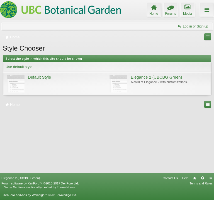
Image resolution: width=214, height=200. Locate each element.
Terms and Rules (201, 183)
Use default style (19, 67)
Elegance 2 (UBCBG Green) (20, 178)
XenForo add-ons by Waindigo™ (25, 195)
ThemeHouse (66, 187)
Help (185, 178)
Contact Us (170, 178)
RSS (211, 178)
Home (194, 178)
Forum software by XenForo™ (40, 183)
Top (203, 178)
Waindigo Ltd (67, 195)
